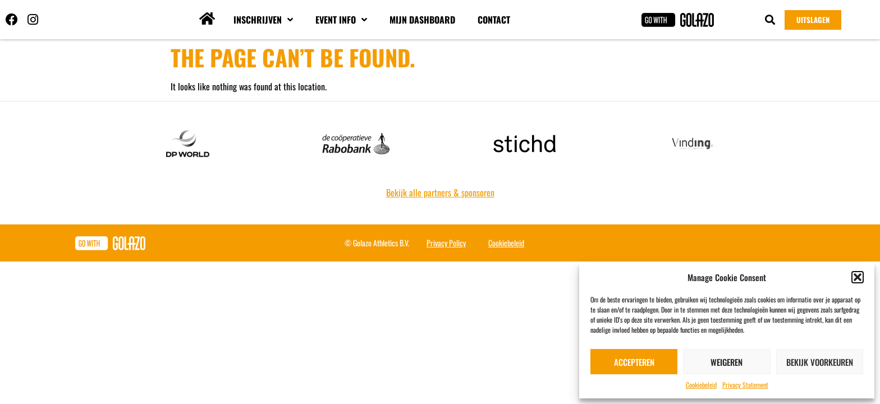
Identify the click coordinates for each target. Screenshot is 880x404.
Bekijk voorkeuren (819, 362)
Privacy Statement (745, 384)
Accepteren (634, 362)
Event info (341, 20)
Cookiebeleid (701, 384)
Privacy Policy (446, 243)
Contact (494, 19)
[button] (857, 277)
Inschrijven (263, 20)
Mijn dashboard (422, 19)
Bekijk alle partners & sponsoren (440, 192)
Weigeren (726, 362)
